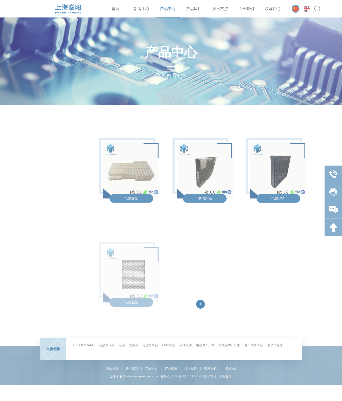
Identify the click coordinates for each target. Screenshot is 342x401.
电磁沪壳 (278, 206)
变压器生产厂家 (229, 345)
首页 (115, 9)
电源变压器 (150, 345)
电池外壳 (205, 206)
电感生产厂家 (205, 345)
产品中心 (168, 9)
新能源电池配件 (60, 301)
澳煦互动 (225, 376)
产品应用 (194, 9)
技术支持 (220, 9)
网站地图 (230, 368)
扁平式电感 (274, 345)
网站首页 (112, 368)
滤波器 (133, 345)
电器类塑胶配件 (60, 291)
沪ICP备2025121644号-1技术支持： (195, 376)
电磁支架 (131, 206)
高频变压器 (106, 345)
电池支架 (131, 324)
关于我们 (246, 9)
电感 (122, 345)
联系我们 (272, 9)
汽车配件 (55, 310)
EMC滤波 (168, 345)
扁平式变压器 (254, 345)
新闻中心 (141, 9)
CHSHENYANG (84, 345)
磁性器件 (186, 345)
